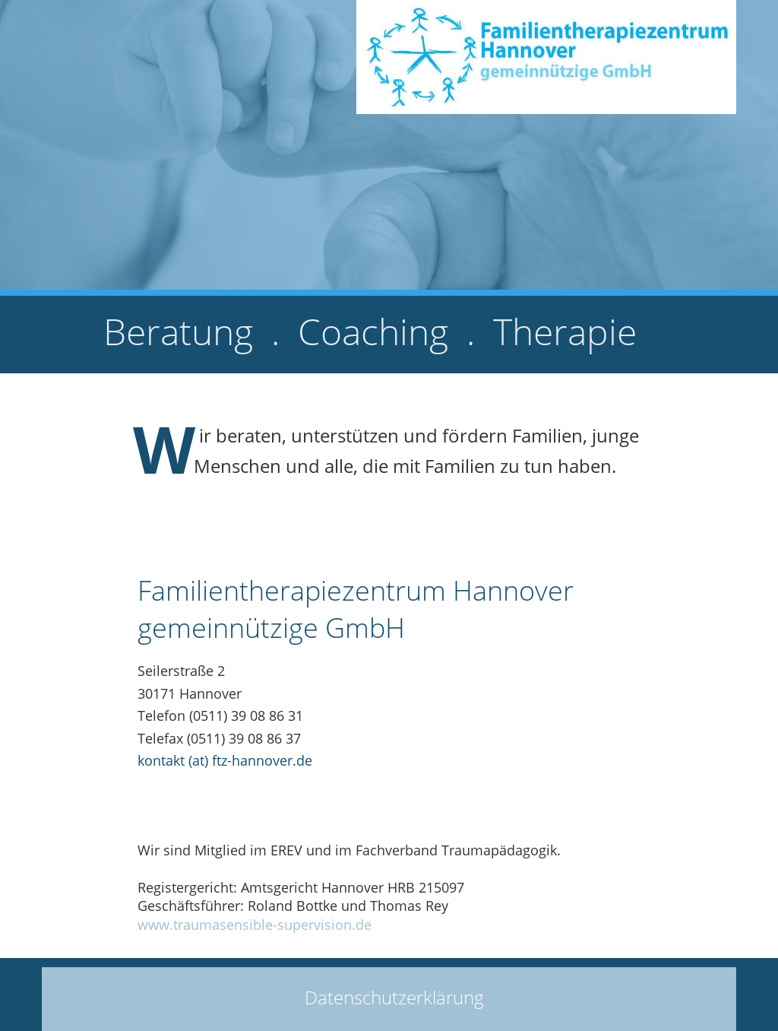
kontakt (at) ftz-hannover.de (225, 760)
